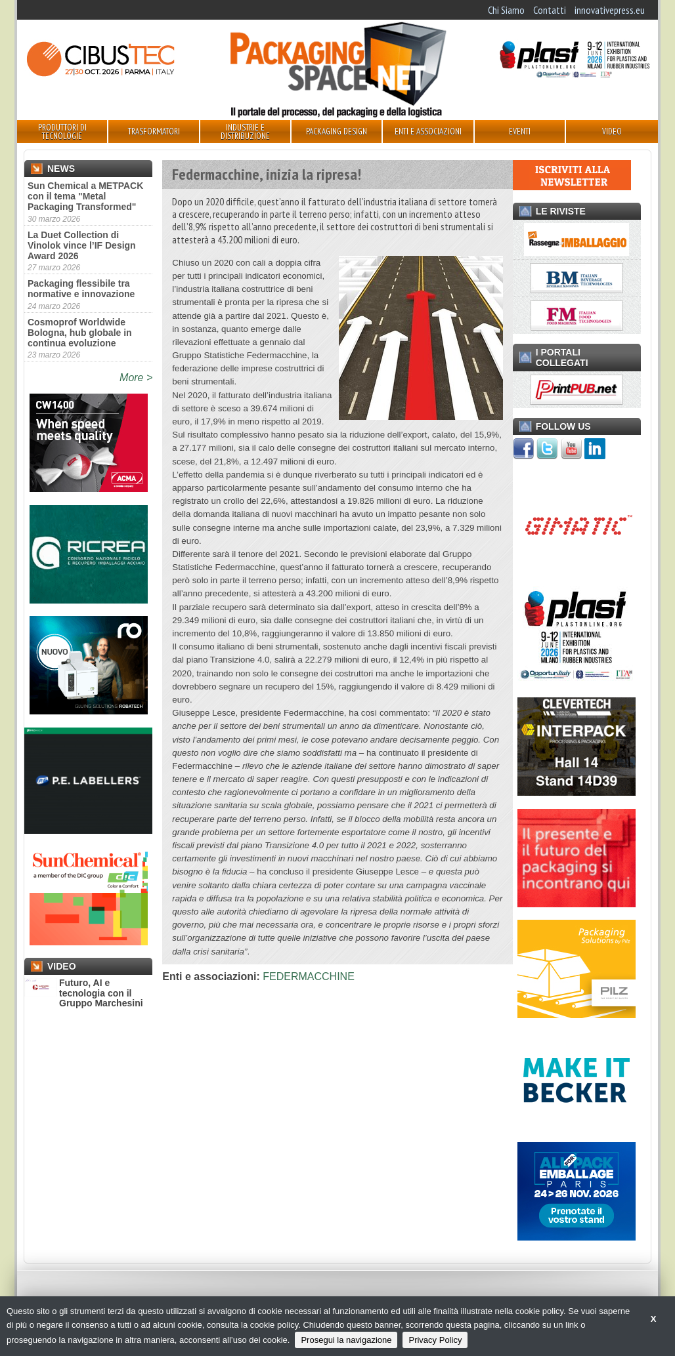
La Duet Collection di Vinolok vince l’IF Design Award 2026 (82, 245)
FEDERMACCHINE (309, 976)
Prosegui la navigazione (346, 1340)
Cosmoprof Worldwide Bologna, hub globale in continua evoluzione (80, 332)
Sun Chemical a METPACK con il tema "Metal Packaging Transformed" (85, 196)
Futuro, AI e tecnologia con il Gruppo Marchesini (83, 993)
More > (136, 377)
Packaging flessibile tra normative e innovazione (81, 288)
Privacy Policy (435, 1340)
